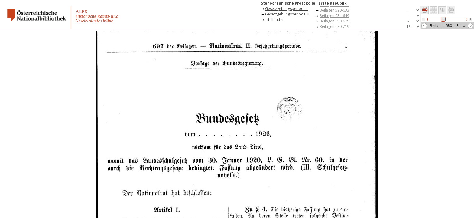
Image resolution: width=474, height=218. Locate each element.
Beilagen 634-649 (334, 15)
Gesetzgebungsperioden (286, 8)
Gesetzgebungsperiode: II (287, 14)
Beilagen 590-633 (334, 10)
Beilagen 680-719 (334, 26)
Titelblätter (274, 19)
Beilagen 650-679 (334, 21)
